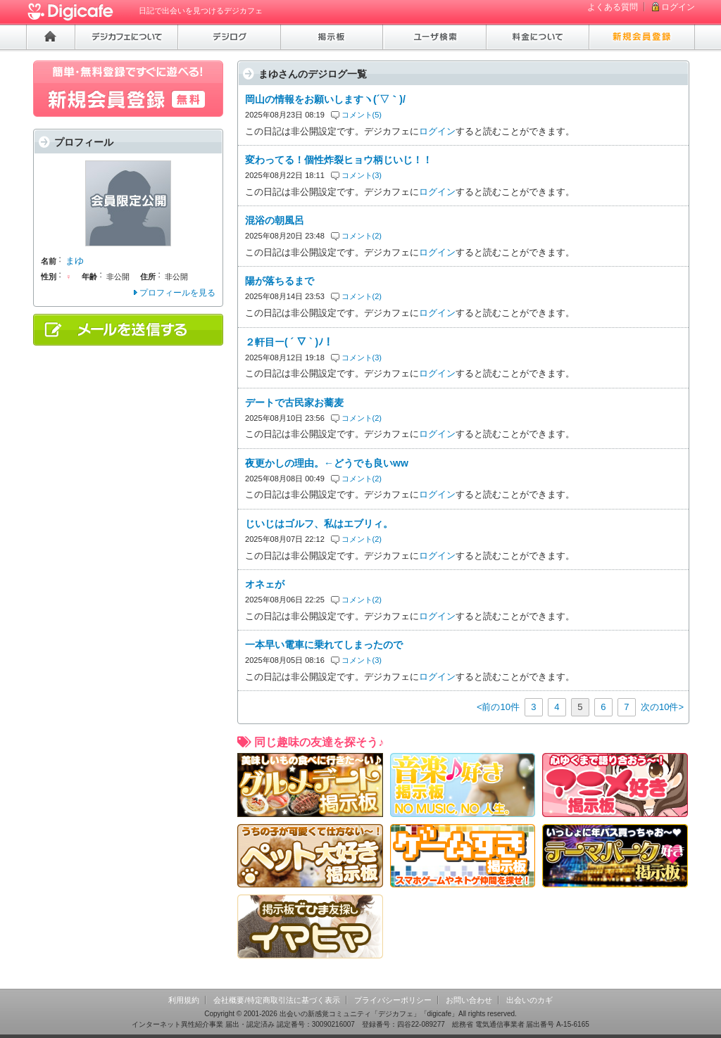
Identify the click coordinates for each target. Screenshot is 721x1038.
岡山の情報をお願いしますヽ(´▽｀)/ (325, 99)
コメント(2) (361, 236)
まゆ (74, 260)
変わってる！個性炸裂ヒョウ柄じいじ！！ (338, 159)
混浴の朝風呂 (274, 220)
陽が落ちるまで (279, 280)
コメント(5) (361, 114)
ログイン (678, 7)
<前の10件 (498, 707)
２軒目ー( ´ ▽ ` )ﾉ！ (289, 342)
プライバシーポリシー (393, 1000)
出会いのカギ (529, 1000)
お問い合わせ (469, 1000)
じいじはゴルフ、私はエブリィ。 (319, 523)
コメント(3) (361, 175)
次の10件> (662, 707)
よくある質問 (612, 7)
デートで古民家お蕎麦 (294, 402)
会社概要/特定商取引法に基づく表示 (276, 1000)
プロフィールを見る (177, 293)
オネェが (264, 584)
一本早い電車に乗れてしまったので (324, 644)
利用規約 (183, 1000)
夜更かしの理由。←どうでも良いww (326, 463)
